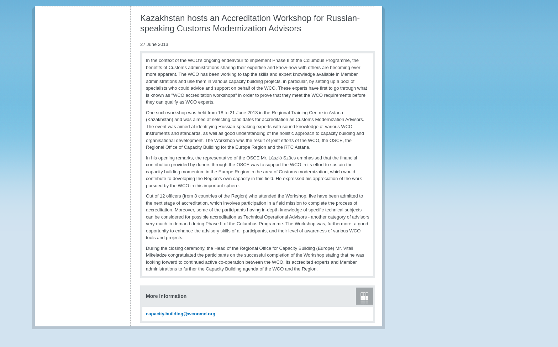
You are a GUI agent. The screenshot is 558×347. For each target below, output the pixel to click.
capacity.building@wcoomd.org (180, 313)
